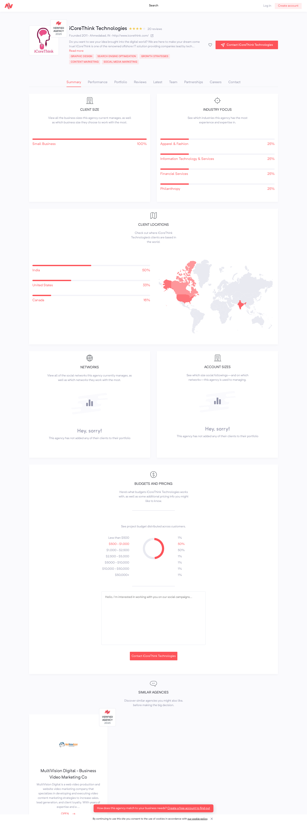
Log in (267, 5)
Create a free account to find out (188, 808)
